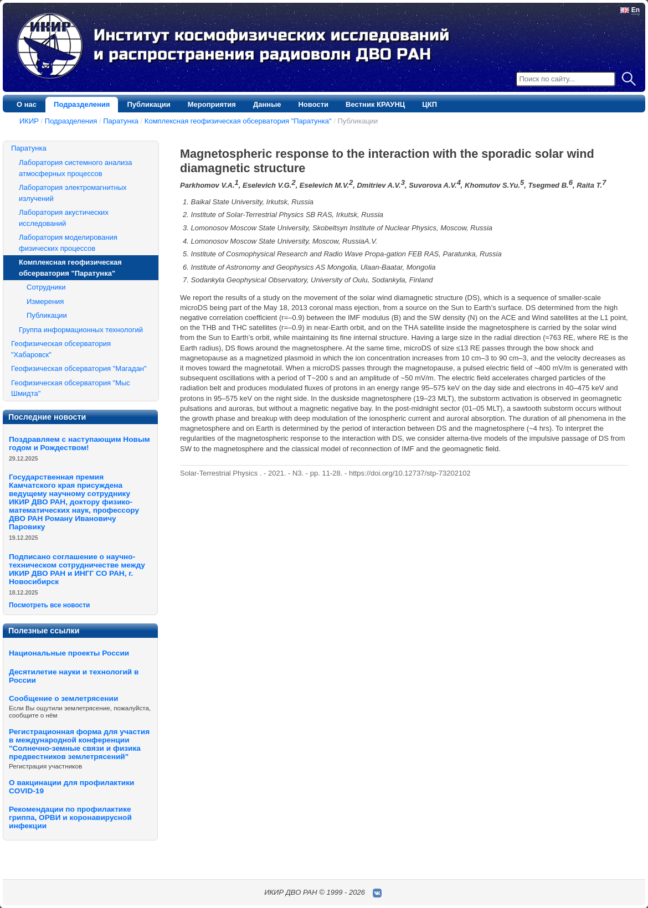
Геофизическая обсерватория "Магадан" (79, 368)
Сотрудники (46, 287)
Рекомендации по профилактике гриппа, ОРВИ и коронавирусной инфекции (70, 817)
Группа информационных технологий (81, 330)
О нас (27, 104)
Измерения (45, 301)
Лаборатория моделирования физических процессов (68, 242)
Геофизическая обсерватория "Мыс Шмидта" (70, 388)
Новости (313, 104)
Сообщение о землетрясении (63, 698)
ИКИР (29, 121)
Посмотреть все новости (49, 605)
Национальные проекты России (69, 653)
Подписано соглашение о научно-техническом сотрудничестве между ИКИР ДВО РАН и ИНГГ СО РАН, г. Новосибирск (77, 569)
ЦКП (429, 104)
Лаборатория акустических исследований (64, 218)
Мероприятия (212, 104)
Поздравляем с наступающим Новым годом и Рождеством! (79, 443)
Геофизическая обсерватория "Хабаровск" (61, 349)
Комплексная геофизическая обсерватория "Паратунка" (238, 121)
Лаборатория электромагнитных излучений (73, 193)
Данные (267, 104)
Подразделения (82, 104)
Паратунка (120, 121)
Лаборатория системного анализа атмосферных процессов (75, 168)
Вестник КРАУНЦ (375, 104)
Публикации (148, 104)
